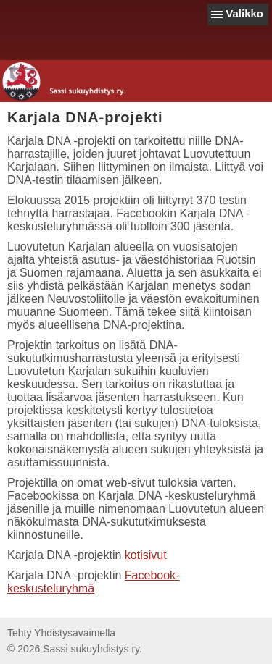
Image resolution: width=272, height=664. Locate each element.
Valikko (244, 13)
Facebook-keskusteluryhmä (93, 581)
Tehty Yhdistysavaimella (61, 633)
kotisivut (146, 555)
